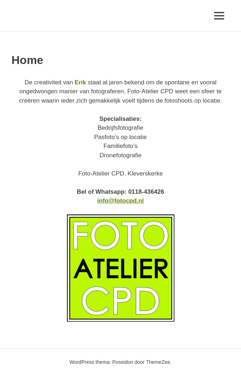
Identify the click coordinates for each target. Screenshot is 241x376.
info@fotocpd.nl (120, 200)
